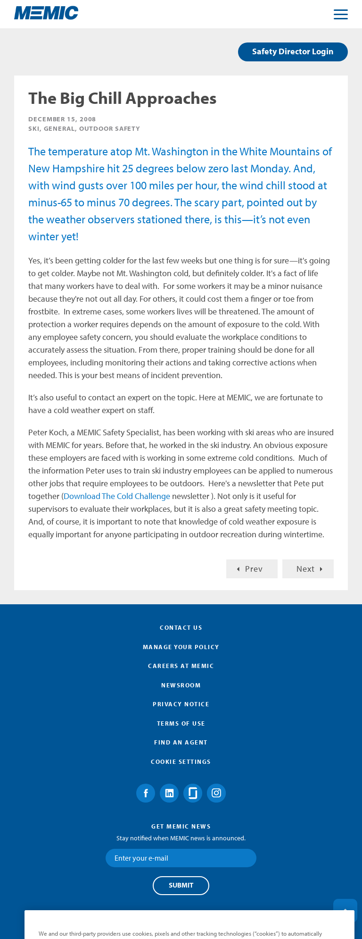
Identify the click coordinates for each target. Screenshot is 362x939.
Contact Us (181, 627)
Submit (181, 885)
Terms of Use (181, 723)
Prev (254, 568)
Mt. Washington (171, 151)
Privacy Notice (181, 704)
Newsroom (181, 685)
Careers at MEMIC (181, 665)
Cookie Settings (181, 761)
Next (305, 568)
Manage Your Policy (181, 647)
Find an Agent (181, 742)
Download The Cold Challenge (117, 496)
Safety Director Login (293, 51)
